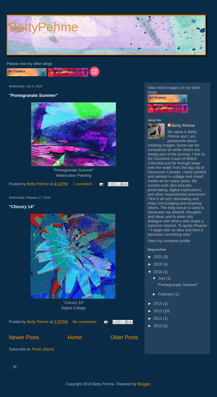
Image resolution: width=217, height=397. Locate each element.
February (166, 294)
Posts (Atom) (43, 349)
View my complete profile (169, 241)
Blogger (144, 384)
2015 (158, 303)
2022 (158, 257)
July (162, 278)
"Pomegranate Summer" (33, 95)
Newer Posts (24, 337)
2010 (158, 326)
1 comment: (83, 184)
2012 (158, 311)
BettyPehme (43, 27)
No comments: (85, 322)
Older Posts (124, 337)
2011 (158, 318)
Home (75, 337)
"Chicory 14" (22, 206)
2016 (158, 272)
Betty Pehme (183, 125)
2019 (158, 264)
